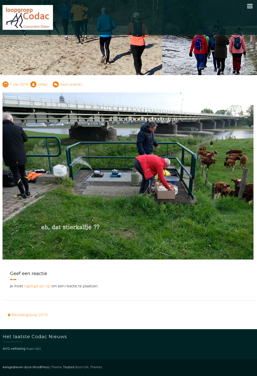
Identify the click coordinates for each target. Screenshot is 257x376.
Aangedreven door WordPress (26, 367)
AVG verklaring (14, 349)
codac (43, 84)
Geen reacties (71, 84)
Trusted (68, 367)
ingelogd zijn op (37, 285)
